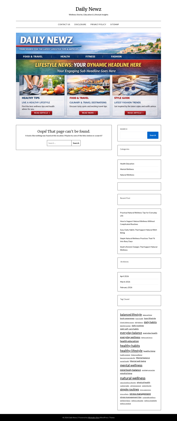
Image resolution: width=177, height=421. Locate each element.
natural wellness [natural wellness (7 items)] (132, 378)
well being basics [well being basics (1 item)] (125, 400)
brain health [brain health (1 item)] (139, 318)
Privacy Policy (98, 24)
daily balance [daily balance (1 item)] (139, 322)
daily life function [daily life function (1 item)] (125, 326)
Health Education (127, 164)
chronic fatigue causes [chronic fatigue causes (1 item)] (127, 322)
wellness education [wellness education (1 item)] (137, 400)
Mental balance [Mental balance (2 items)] (143, 358)
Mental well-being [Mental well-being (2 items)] (138, 361)
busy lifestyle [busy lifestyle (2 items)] (150, 318)
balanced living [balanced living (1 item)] (147, 315)
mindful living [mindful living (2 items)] (126, 373)
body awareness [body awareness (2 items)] (127, 318)
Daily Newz (88, 8)
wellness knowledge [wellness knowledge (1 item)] (150, 400)
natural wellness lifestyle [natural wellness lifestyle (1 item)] (128, 382)
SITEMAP (114, 24)
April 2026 (124, 276)
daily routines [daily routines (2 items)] (138, 325)
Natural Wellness (127, 175)
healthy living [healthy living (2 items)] (149, 351)
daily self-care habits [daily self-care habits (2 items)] (129, 329)
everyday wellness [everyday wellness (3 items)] (130, 337)
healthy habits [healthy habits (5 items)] (130, 345)
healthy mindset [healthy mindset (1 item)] (125, 355)
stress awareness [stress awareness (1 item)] (145, 390)
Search (123, 129)
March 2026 (125, 282)
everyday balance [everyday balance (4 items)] (131, 332)
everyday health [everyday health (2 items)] (150, 333)
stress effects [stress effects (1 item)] (124, 394)
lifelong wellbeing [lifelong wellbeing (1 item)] (136, 355)
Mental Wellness (127, 169)
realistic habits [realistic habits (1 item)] (124, 386)
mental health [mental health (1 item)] (124, 361)
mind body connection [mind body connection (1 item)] (148, 370)
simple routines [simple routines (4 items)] (129, 389)
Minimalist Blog (94, 417)
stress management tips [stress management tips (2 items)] (130, 397)
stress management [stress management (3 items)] (140, 393)
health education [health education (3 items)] (129, 341)
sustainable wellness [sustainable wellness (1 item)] (148, 397)
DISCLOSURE (80, 24)
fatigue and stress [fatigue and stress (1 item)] (146, 337)
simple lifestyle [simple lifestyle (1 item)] (146, 386)
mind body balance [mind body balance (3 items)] (130, 369)
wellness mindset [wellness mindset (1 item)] (125, 403)
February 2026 (126, 287)
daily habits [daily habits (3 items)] (150, 322)
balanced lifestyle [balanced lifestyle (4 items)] (131, 314)
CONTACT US (64, 24)
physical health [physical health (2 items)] (143, 382)
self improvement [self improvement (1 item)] (135, 386)
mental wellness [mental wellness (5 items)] (131, 365)
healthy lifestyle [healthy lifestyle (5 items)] (131, 350)
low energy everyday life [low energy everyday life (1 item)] (127, 358)
